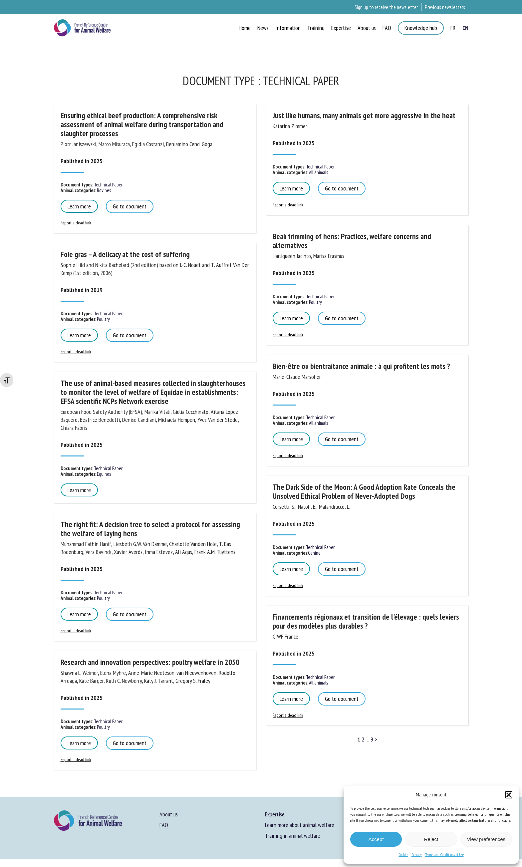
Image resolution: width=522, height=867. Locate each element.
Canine (314, 553)
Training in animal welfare (292, 835)
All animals (318, 172)
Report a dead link (76, 223)
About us (168, 814)
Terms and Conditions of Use (444, 854)
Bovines (103, 190)
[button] (508, 794)
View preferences (486, 839)
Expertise (275, 814)
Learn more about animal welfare (299, 825)
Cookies (403, 854)
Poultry (103, 319)
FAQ (163, 825)
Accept (376, 839)
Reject (431, 839)
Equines (103, 474)
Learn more (79, 206)
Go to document (129, 206)
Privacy (416, 854)
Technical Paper (108, 184)
